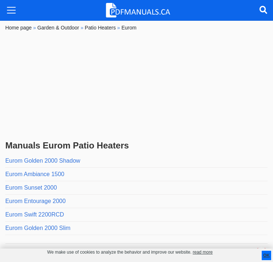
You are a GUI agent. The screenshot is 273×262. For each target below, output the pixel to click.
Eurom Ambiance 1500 (34, 174)
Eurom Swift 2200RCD (34, 214)
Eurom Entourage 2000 (35, 201)
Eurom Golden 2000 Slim (37, 228)
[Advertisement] (136, 86)
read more (203, 252)
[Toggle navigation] (11, 10)
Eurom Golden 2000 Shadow (42, 161)
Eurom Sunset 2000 (31, 187)
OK (266, 255)
